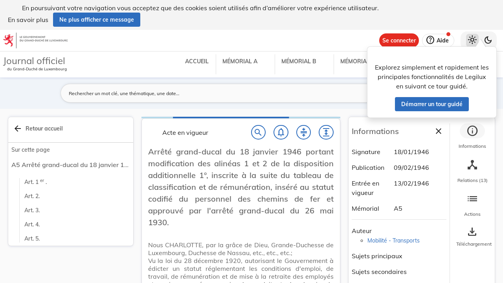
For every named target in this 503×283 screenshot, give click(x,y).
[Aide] (438, 40)
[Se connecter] (399, 40)
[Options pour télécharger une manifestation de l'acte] (472, 237)
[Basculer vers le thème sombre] (488, 40)
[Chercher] (258, 132)
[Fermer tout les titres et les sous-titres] (303, 132)
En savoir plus (28, 20)
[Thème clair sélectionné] (472, 40)
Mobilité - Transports (393, 240)
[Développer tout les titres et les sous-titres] (326, 132)
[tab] (472, 137)
